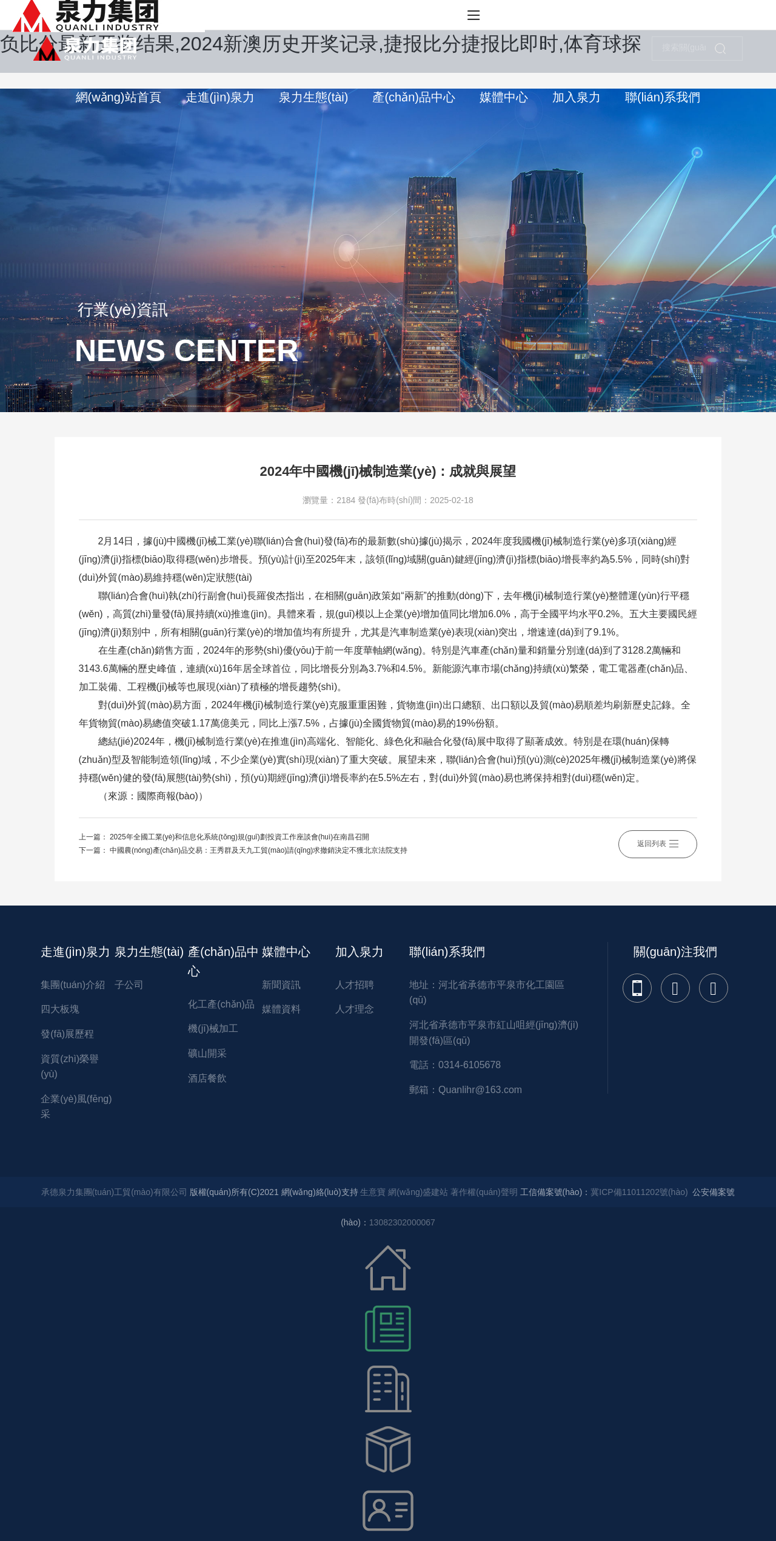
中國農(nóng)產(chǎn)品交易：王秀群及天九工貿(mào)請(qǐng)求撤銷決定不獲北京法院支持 (258, 850)
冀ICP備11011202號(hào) (638, 1192)
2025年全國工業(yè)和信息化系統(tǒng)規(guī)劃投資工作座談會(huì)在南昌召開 (239, 837)
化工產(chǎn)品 (221, 1004)
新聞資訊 (281, 985)
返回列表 (657, 843)
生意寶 (373, 1192)
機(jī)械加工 (213, 1028)
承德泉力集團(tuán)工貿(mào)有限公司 (114, 1192)
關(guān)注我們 (675, 951)
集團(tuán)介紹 (73, 985)
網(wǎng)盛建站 (418, 1192)
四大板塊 (60, 1009)
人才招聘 (354, 985)
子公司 (129, 985)
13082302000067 (402, 1222)
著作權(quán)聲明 (483, 1192)
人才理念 (354, 1009)
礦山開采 (207, 1053)
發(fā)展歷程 (67, 1034)
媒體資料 (281, 1009)
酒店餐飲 (207, 1078)
